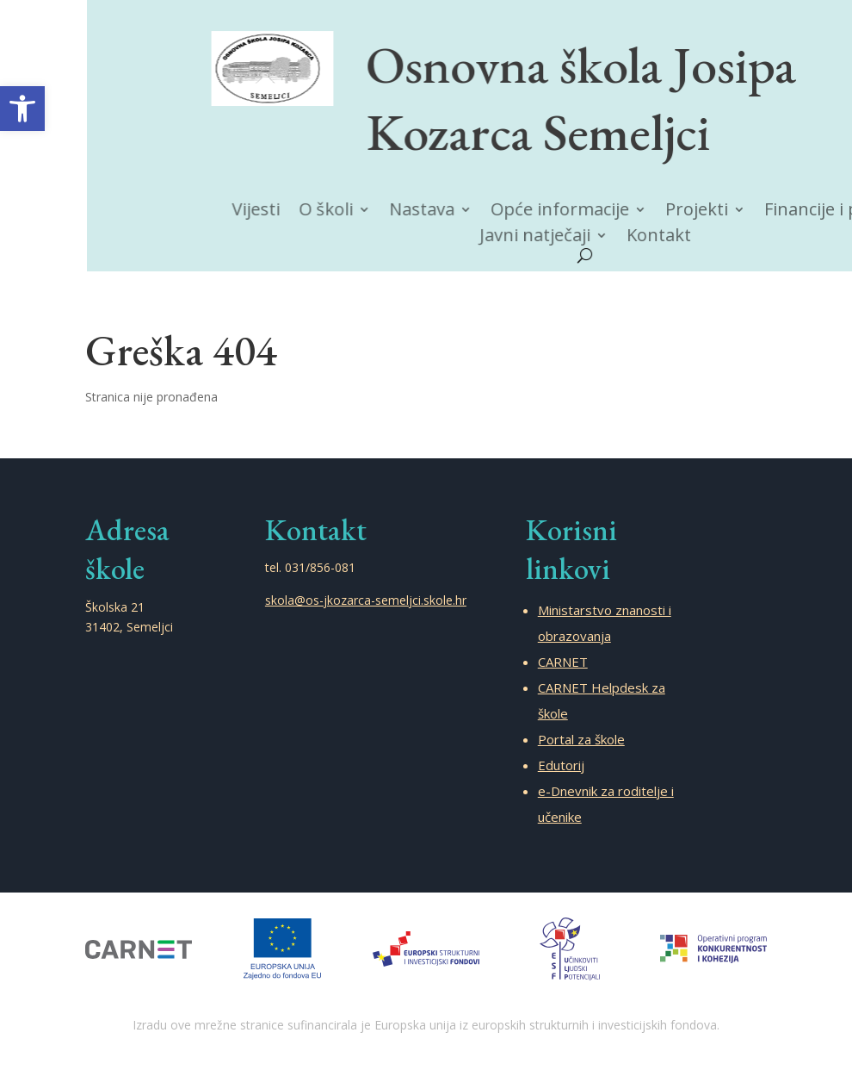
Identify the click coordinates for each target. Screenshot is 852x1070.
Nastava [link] (435, 211)
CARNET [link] (563, 661)
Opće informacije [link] (568, 211)
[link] (22, 108)
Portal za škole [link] (581, 739)
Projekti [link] (701, 211)
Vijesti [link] (277, 210)
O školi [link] (344, 210)
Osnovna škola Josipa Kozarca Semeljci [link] (589, 96)
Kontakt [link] (664, 237)
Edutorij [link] (561, 765)
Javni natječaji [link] (544, 236)
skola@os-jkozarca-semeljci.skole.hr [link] (365, 600)
